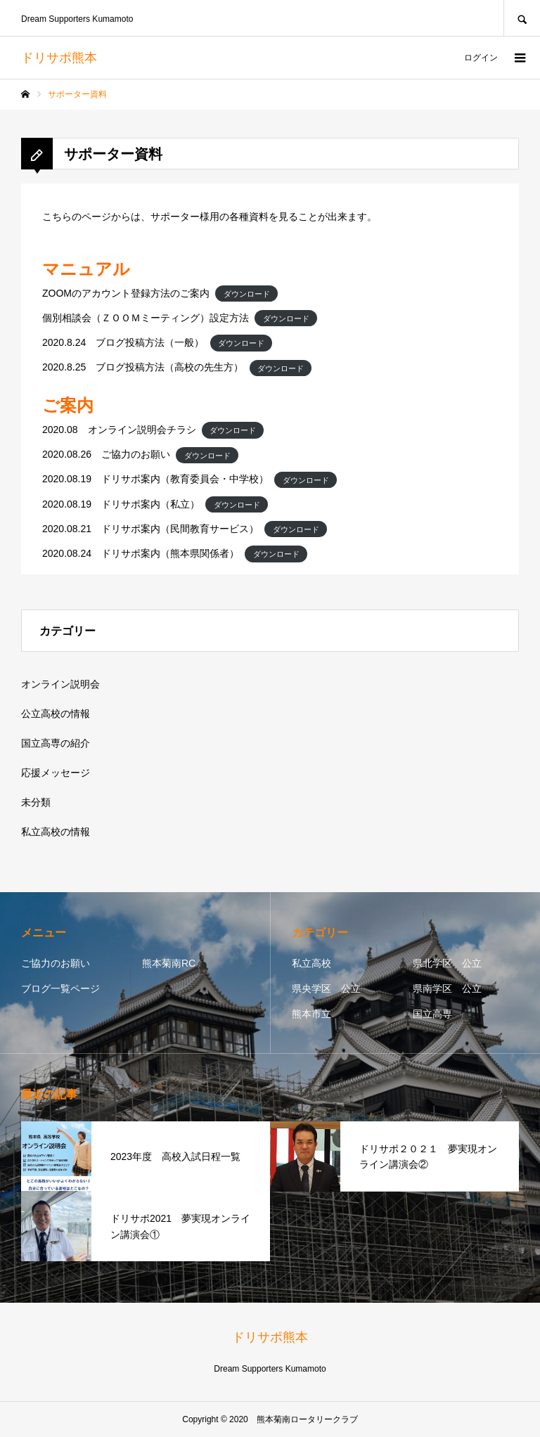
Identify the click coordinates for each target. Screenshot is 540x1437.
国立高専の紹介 (55, 743)
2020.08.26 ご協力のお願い (106, 454)
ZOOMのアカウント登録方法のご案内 (126, 293)
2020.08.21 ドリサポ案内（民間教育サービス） (150, 528)
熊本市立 (311, 1013)
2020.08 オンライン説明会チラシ (119, 429)
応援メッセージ (55, 772)
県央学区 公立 (326, 988)
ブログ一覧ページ (60, 988)
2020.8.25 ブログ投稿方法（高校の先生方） (142, 367)
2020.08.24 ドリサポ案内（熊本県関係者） (140, 553)
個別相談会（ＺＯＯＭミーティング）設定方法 (145, 317)
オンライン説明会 (60, 684)
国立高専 (432, 1013)
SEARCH (521, 18)
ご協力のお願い (55, 963)
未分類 (36, 802)
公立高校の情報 (55, 713)
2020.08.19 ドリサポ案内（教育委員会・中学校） (155, 478)
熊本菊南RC (168, 963)
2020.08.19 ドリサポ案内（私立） (121, 504)
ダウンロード (247, 294)
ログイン (481, 58)
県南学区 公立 (447, 988)
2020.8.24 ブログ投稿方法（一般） (123, 342)
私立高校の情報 (55, 831)
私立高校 (311, 963)
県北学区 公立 (447, 963)
